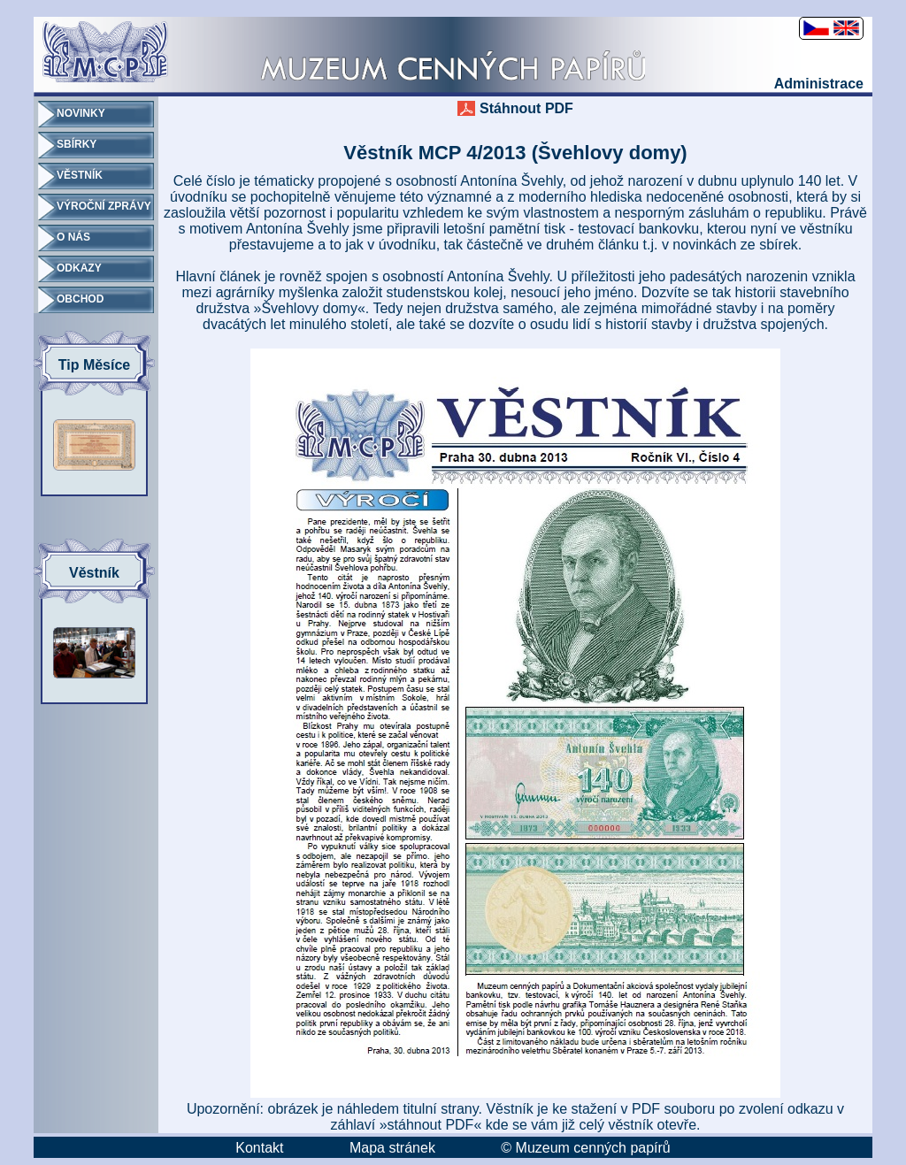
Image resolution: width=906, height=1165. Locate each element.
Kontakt (259, 1147)
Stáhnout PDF (526, 108)
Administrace (819, 83)
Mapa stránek (392, 1147)
